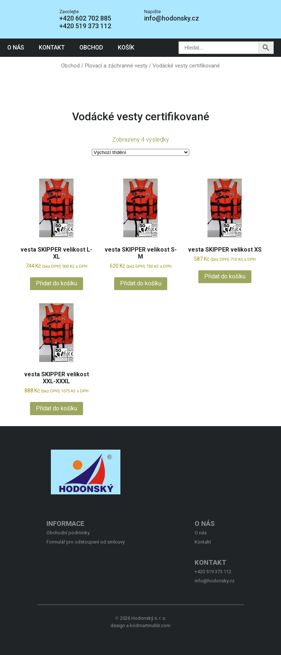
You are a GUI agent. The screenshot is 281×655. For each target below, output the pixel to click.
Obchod (91, 47)
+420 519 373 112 (85, 26)
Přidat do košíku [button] (56, 283)
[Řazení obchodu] (140, 152)
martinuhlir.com (154, 625)
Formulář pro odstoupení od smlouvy (85, 542)
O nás (15, 47)
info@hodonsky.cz (171, 18)
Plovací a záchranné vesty (116, 65)
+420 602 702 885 (85, 18)
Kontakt (52, 47)
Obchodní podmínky (68, 532)
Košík (126, 47)
